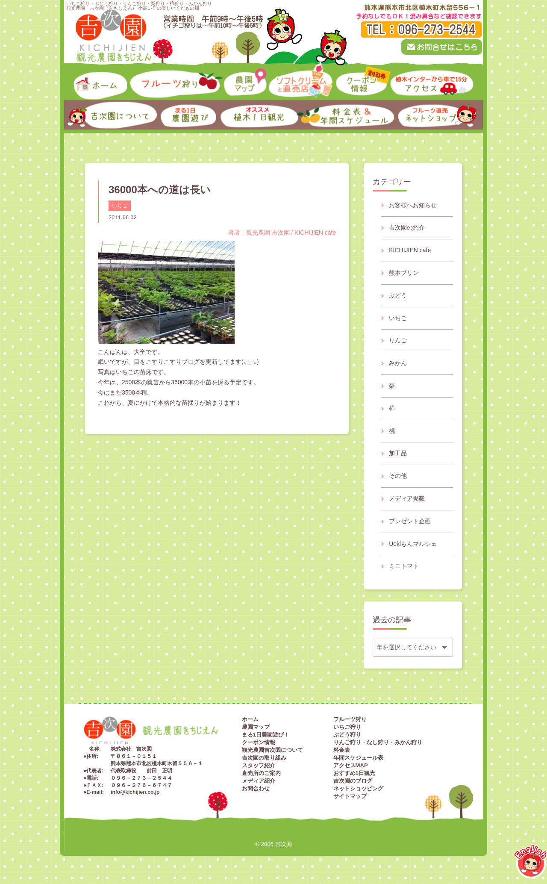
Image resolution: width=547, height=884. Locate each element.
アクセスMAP (350, 765)
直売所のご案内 (261, 773)
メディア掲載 (407, 498)
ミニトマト (404, 566)
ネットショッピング (358, 788)
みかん (398, 362)
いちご (119, 206)
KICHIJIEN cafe (410, 250)
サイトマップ (350, 796)
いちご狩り (347, 727)
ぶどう (398, 295)
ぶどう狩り (347, 734)
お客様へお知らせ (413, 205)
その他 (398, 475)
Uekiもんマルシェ (413, 543)
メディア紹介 (258, 781)
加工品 (398, 453)
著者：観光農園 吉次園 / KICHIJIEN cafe (281, 232)
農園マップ (256, 727)
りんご (398, 340)
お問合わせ (256, 788)
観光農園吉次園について (272, 750)
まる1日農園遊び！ (265, 734)
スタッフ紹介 (258, 765)
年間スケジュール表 (358, 757)
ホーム (250, 719)
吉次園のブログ (352, 781)
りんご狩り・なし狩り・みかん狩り (377, 742)
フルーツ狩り (350, 719)
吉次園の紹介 (407, 227)
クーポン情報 (258, 742)
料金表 (341, 750)
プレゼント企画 (410, 521)
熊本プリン (404, 272)
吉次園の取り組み (264, 757)
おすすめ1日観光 (354, 773)
